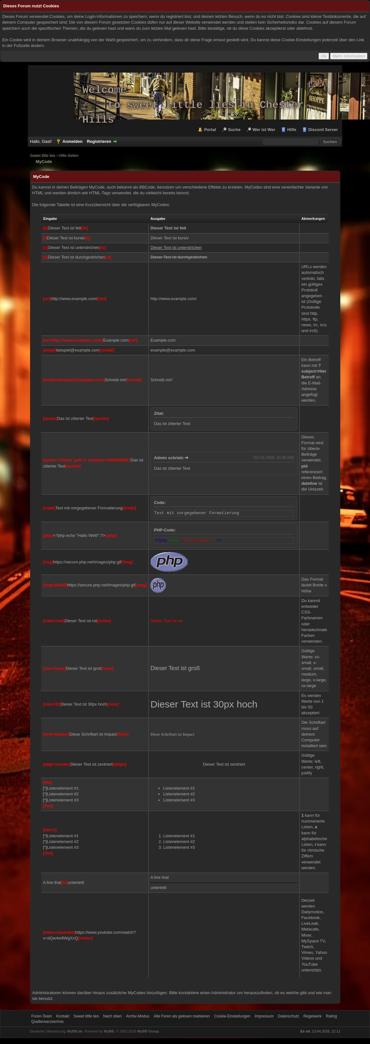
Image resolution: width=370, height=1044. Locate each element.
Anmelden (72, 141)
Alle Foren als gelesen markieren (182, 1016)
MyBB (109, 1031)
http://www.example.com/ (173, 298)
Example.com (163, 340)
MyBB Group (148, 1031)
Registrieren (99, 141)
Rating (331, 1016)
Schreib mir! (161, 379)
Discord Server (323, 129)
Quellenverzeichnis (47, 1021)
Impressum (264, 1016)
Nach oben (112, 1016)
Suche (234, 129)
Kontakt (62, 1016)
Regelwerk (312, 1016)
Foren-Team (41, 1016)
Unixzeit (315, 489)
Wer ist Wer (264, 129)
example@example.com (172, 350)
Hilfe (291, 129)
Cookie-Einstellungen (232, 1016)
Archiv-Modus (137, 1016)
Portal (210, 129)
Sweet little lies (42, 155)
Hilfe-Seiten (69, 155)
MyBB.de (75, 1031)
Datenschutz (288, 1016)
